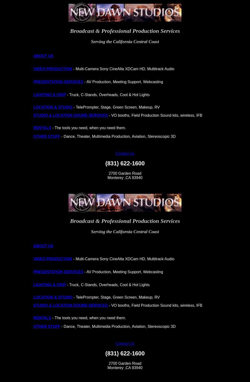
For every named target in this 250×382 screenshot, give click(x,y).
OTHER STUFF (46, 136)
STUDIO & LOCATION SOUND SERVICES (70, 115)
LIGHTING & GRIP (49, 95)
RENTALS (42, 128)
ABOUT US (43, 56)
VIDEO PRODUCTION (52, 69)
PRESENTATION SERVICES (58, 82)
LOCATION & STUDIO (52, 107)
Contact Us (125, 153)
